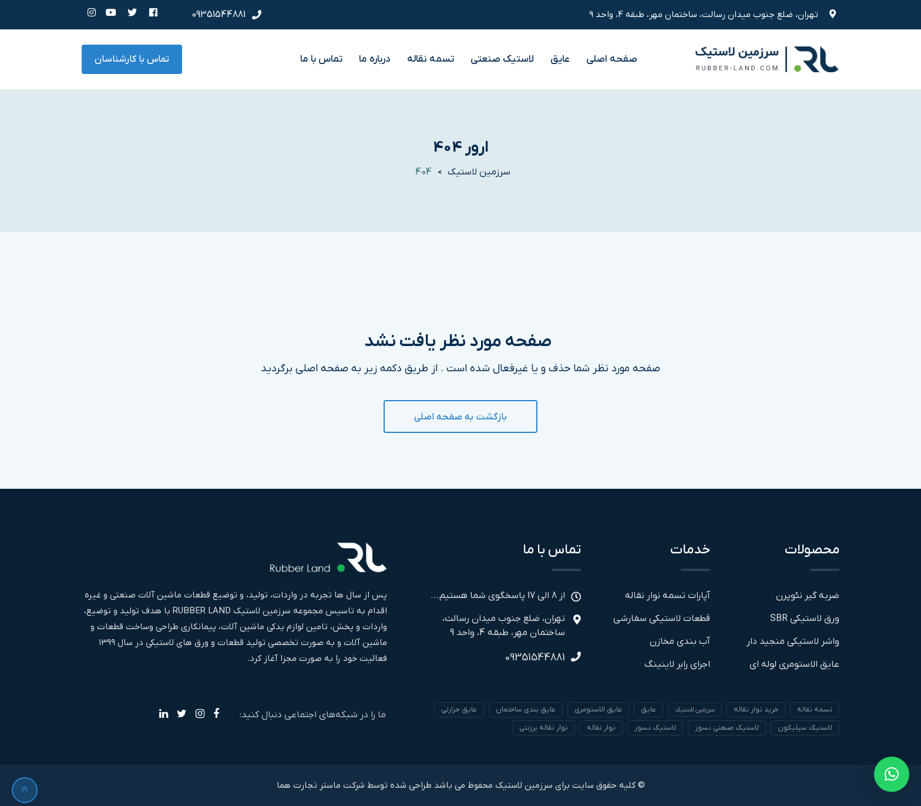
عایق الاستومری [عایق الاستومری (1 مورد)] (598, 709)
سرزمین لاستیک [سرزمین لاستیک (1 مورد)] (695, 710)
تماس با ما (321, 59)
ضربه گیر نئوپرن (807, 596)
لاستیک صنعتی (502, 59)
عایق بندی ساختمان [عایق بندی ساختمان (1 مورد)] (526, 709)
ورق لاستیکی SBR (804, 618)
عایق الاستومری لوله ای (794, 664)
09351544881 (218, 15)
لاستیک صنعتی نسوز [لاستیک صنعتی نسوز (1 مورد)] (727, 728)
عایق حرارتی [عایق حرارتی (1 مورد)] (459, 709)
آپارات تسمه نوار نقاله (667, 596)
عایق (560, 59)
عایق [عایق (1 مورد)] (648, 709)
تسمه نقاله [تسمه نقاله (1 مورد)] (814, 709)
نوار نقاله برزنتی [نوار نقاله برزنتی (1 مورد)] (543, 728)
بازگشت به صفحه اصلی (460, 417)
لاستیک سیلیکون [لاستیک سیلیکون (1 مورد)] (805, 728)
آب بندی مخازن (680, 641)
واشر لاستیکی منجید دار (793, 641)
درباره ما (375, 59)
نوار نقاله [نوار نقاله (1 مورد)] (601, 728)
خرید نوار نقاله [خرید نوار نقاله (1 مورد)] (756, 709)
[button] (891, 774)
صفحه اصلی (611, 59)
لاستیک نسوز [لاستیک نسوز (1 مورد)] (655, 728)
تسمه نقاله (430, 59)
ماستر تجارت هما (309, 785)
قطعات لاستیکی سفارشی (661, 618)
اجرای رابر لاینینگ (677, 664)
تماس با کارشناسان (132, 59)
